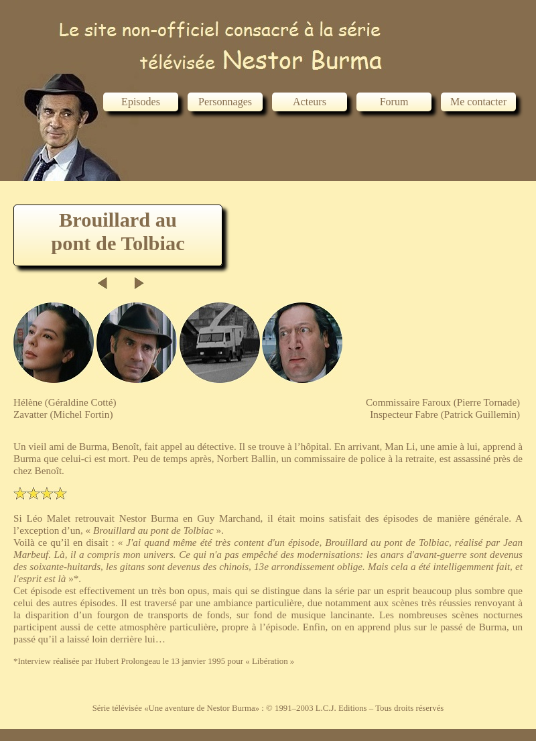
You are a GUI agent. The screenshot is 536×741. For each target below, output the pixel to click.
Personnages (225, 101)
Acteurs (309, 101)
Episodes (140, 101)
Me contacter (478, 101)
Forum (394, 101)
